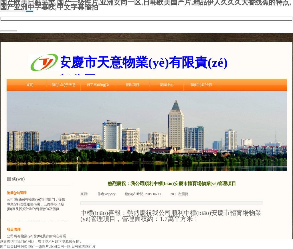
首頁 (29, 85)
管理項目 (132, 85)
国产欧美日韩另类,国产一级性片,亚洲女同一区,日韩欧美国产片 (48, 246)
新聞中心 (167, 85)
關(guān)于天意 (64, 85)
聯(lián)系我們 (201, 85)
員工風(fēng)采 (98, 85)
